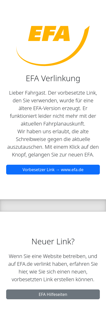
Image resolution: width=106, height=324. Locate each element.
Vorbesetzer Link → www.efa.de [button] (53, 169)
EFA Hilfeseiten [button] (53, 294)
